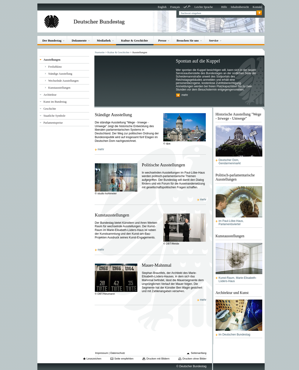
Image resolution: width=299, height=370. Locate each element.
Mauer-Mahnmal (156, 265)
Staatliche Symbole (54, 115)
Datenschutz (117, 353)
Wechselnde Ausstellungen (63, 80)
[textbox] (217, 13)
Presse (162, 40)
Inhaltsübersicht (240, 7)
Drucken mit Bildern (158, 358)
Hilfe (224, 7)
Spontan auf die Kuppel (198, 60)
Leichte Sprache (204, 7)
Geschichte (49, 108)
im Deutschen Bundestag (234, 334)
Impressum (101, 353)
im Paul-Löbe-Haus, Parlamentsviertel (231, 222)
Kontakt (257, 7)
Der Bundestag (51, 40)
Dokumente (79, 40)
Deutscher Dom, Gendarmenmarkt (230, 161)
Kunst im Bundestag (55, 101)
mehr (185, 95)
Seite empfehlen (124, 358)
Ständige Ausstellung (60, 73)
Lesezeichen (93, 358)
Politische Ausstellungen (163, 164)
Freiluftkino (55, 66)
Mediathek (104, 40)
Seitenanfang (198, 353)
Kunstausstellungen (59, 87)
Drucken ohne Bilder (194, 358)
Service (213, 40)
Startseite (100, 52)
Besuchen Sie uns (188, 40)
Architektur (50, 94)
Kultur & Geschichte (134, 40)
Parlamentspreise (53, 122)
